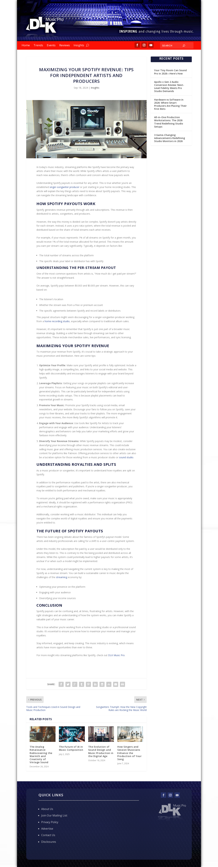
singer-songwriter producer (64, 187)
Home (26, 45)
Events (51, 45)
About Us (47, 809)
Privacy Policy (49, 822)
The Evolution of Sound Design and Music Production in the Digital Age (100, 751)
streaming (61, 577)
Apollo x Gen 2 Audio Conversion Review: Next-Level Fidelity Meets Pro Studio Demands (169, 86)
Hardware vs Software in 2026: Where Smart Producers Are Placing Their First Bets (170, 104)
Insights (79, 45)
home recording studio (57, 321)
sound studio (126, 457)
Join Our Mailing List (54, 815)
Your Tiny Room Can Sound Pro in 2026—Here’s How (170, 72)
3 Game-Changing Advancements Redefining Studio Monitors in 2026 (169, 138)
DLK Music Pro (116, 655)
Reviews (64, 45)
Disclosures (48, 842)
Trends (38, 45)
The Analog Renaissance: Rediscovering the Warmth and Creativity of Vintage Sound (41, 754)
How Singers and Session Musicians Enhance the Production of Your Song (129, 753)
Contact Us (48, 835)
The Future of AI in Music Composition (71, 748)
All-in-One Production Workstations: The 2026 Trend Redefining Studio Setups (168, 122)
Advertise (47, 828)
